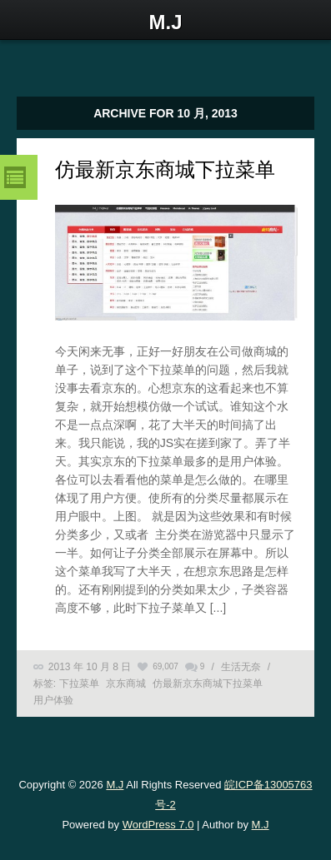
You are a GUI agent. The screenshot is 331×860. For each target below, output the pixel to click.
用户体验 (53, 700)
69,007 (165, 666)
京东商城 (126, 683)
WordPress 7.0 (158, 824)
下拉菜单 (79, 683)
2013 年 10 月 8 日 (89, 667)
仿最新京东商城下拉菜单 (165, 169)
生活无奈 (241, 667)
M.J (114, 784)
